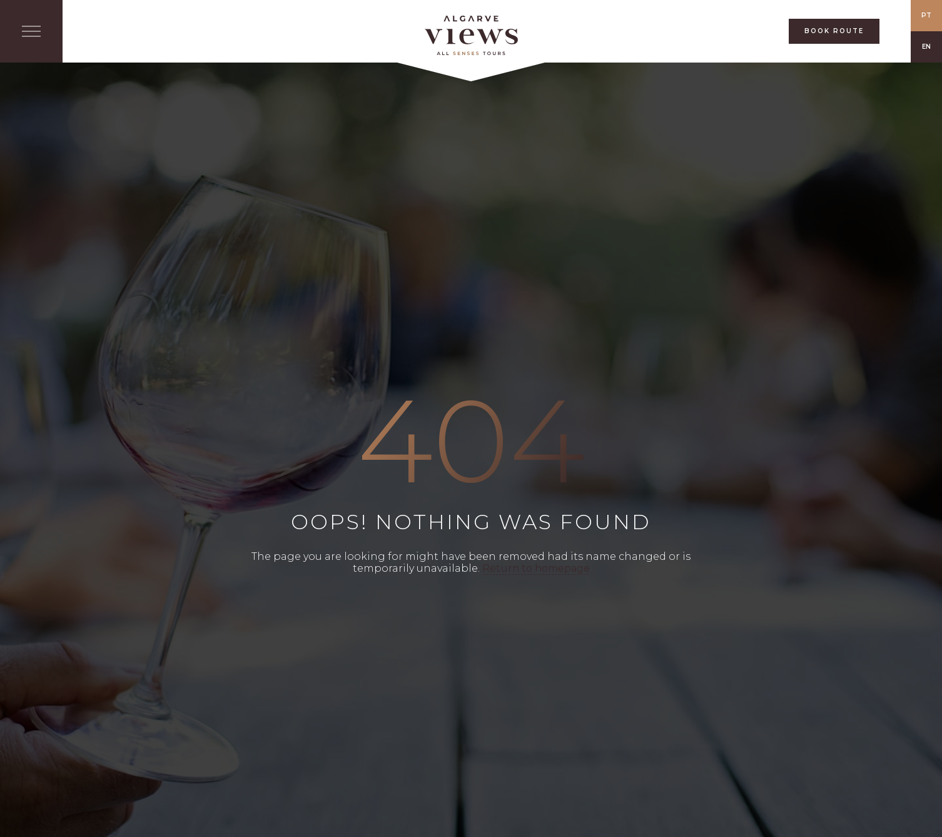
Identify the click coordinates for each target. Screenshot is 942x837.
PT (926, 15)
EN (926, 47)
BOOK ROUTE (834, 31)
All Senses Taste (471, 35)
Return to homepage (536, 568)
